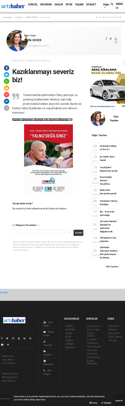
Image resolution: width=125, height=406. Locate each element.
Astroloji (113, 340)
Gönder (78, 232)
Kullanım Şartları (10, 373)
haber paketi (6, 402)
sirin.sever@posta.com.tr (36, 45)
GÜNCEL (33, 4)
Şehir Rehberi (93, 357)
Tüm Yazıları (112, 266)
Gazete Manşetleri (92, 362)
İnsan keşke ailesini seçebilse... (106, 180)
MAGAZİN (70, 347)
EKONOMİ (46, 4)
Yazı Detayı (45, 17)
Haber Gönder (8, 380)
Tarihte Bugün (94, 346)
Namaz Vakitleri (91, 334)
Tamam (106, 403)
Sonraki (4, 292)
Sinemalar (92, 350)
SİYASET (91, 4)
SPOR (69, 4)
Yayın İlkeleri (8, 359)
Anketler (113, 329)
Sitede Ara (114, 326)
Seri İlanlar (92, 353)
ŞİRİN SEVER (31, 17)
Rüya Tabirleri (115, 337)
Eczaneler (92, 339)
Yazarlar (19, 17)
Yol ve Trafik (93, 329)
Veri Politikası (8, 363)
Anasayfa (7, 17)
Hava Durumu (94, 326)
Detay (93, 403)
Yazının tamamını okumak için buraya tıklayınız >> (42, 119)
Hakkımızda (7, 356)
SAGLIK (58, 4)
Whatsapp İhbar (9, 377)
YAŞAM (79, 4)
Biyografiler (114, 333)
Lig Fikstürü (92, 343)
